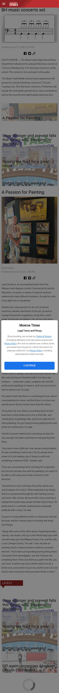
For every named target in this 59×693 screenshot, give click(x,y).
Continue (29, 365)
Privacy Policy (10, 343)
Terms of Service (44, 336)
